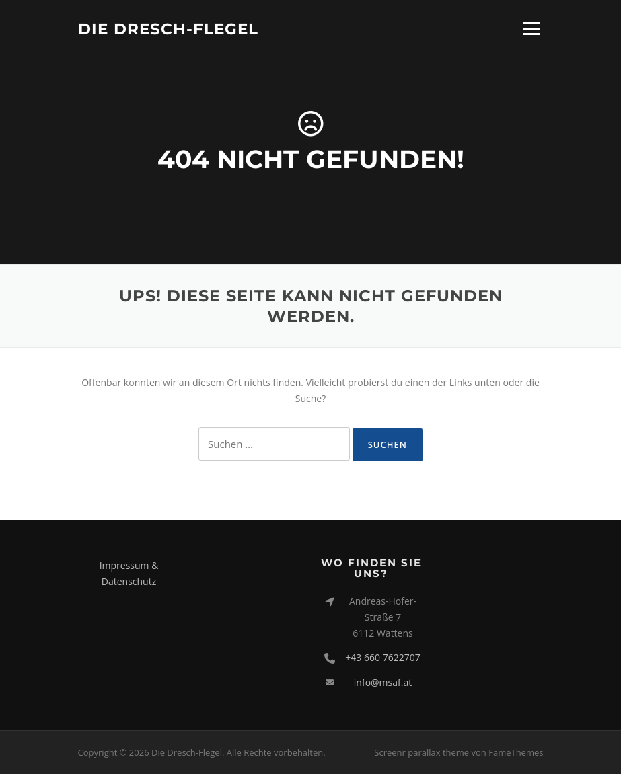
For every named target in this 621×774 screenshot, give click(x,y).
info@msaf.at (383, 682)
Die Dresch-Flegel (168, 28)
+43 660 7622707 (382, 657)
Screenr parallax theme (421, 752)
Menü (531, 28)
